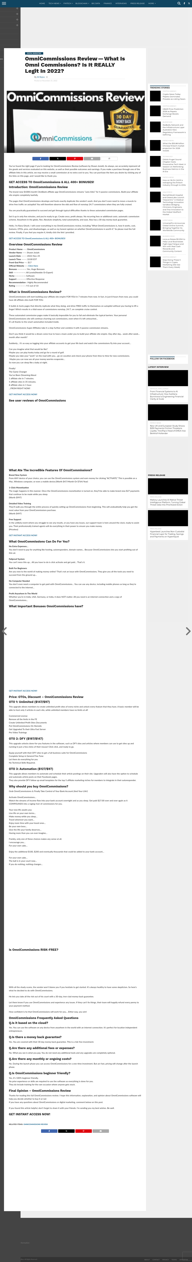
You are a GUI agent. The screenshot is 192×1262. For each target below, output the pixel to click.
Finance (108, 3)
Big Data (96, 3)
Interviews (121, 3)
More (151, 3)
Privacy (165, 1260)
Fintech (67, 3)
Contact (156, 1260)
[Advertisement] (96, 27)
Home (42, 3)
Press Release (137, 3)
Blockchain (81, 3)
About (147, 1260)
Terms (174, 1260)
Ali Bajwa (41, 77)
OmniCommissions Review (36, 1124)
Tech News (54, 3)
